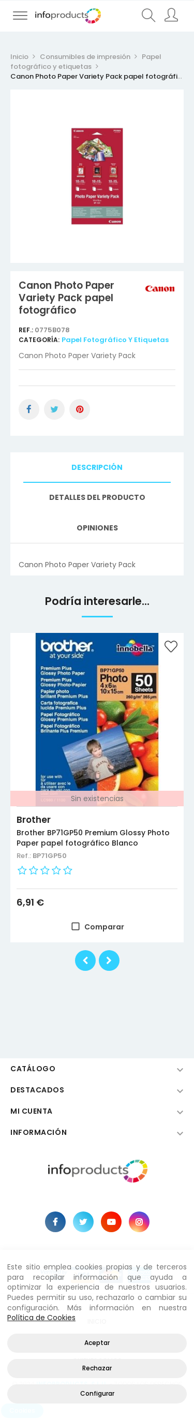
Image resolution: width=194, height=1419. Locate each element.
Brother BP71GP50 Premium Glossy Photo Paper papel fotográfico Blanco (93, 837)
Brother (34, 820)
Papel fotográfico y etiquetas (115, 340)
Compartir (29, 409)
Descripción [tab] (97, 467)
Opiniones (97, 528)
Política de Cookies (41, 1317)
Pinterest (79, 409)
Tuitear (54, 409)
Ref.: (27, 330)
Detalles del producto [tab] (97, 497)
